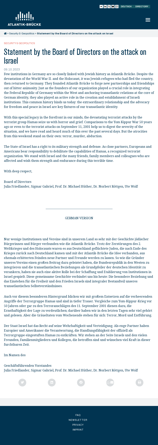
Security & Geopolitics (21, 33)
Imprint (78, 429)
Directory (141, 6)
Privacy (78, 425)
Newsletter (78, 420)
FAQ (78, 415)
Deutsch (126, 6)
